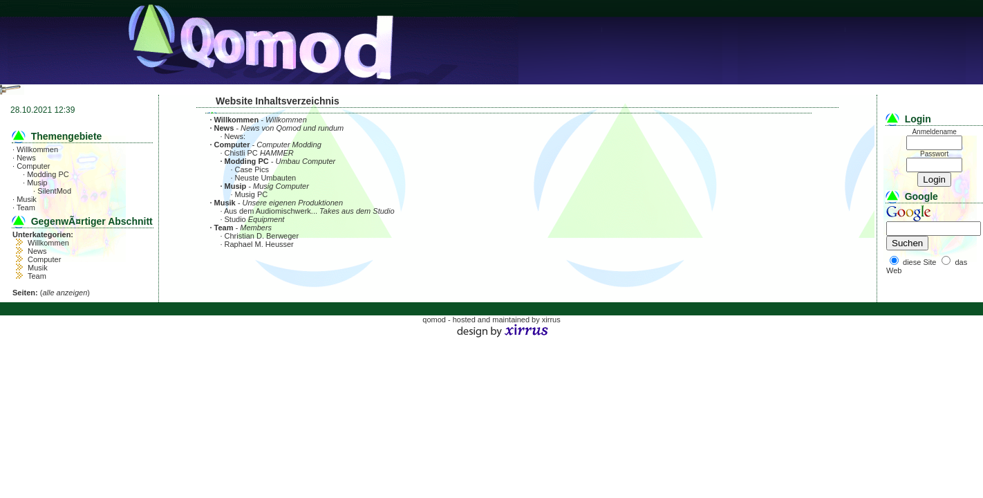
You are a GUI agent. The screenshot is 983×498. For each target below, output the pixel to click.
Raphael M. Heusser (259, 244)
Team (26, 207)
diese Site (919, 262)
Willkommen (37, 149)
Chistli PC (241, 153)
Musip (37, 182)
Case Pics (252, 169)
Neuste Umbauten (266, 178)
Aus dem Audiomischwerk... (270, 211)
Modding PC (48, 174)
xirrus (551, 319)
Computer (33, 166)
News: (235, 136)
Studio (235, 219)
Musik (27, 199)
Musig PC (251, 194)
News (26, 158)
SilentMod (54, 191)
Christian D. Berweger (262, 236)
